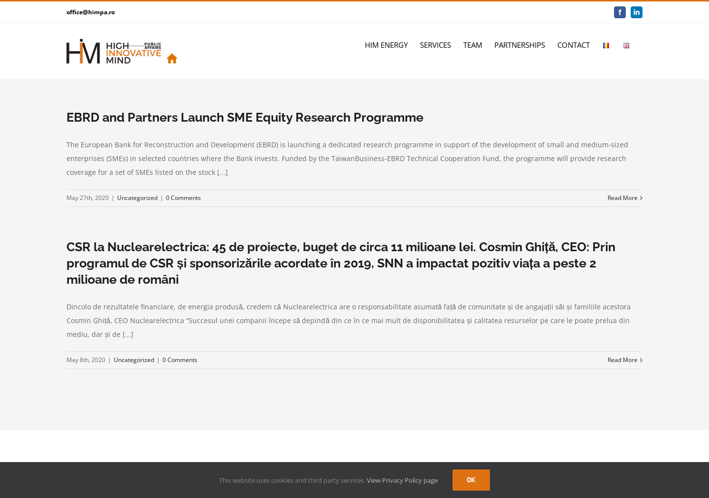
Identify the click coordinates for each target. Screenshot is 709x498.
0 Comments (183, 198)
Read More (623, 198)
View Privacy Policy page (402, 480)
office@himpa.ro (90, 12)
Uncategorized (137, 198)
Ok (471, 479)
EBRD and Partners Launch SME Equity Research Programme (244, 117)
